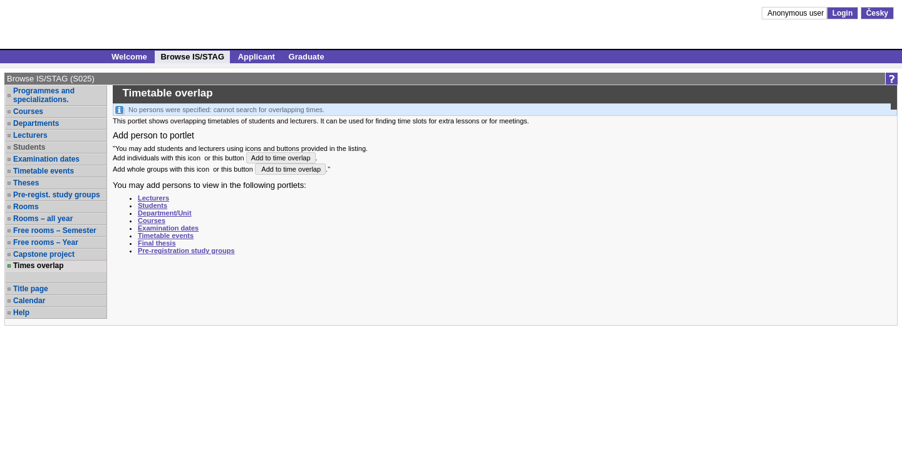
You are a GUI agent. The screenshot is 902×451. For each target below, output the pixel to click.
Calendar (29, 300)
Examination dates (46, 159)
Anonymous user (796, 13)
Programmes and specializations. (44, 95)
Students (29, 147)
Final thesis (157, 243)
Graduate (306, 56)
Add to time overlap (281, 158)
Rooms (26, 206)
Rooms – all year (43, 218)
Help (21, 312)
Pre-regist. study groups (56, 194)
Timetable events (43, 171)
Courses (28, 111)
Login (842, 13)
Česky (877, 13)
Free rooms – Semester (54, 230)
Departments (36, 123)
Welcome (129, 56)
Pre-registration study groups (186, 250)
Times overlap (38, 265)
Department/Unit (165, 213)
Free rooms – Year (45, 242)
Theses (26, 183)
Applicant (256, 56)
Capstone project (44, 254)
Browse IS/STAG (192, 56)
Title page (30, 288)
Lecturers (30, 135)
